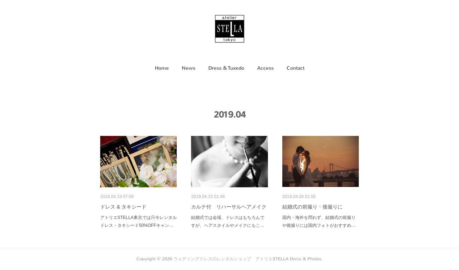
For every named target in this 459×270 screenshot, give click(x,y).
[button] (162, 68)
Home (162, 68)
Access (265, 68)
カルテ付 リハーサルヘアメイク (228, 207)
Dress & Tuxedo (226, 68)
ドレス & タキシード (123, 207)
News (188, 68)
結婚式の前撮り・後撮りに (312, 207)
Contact (296, 68)
